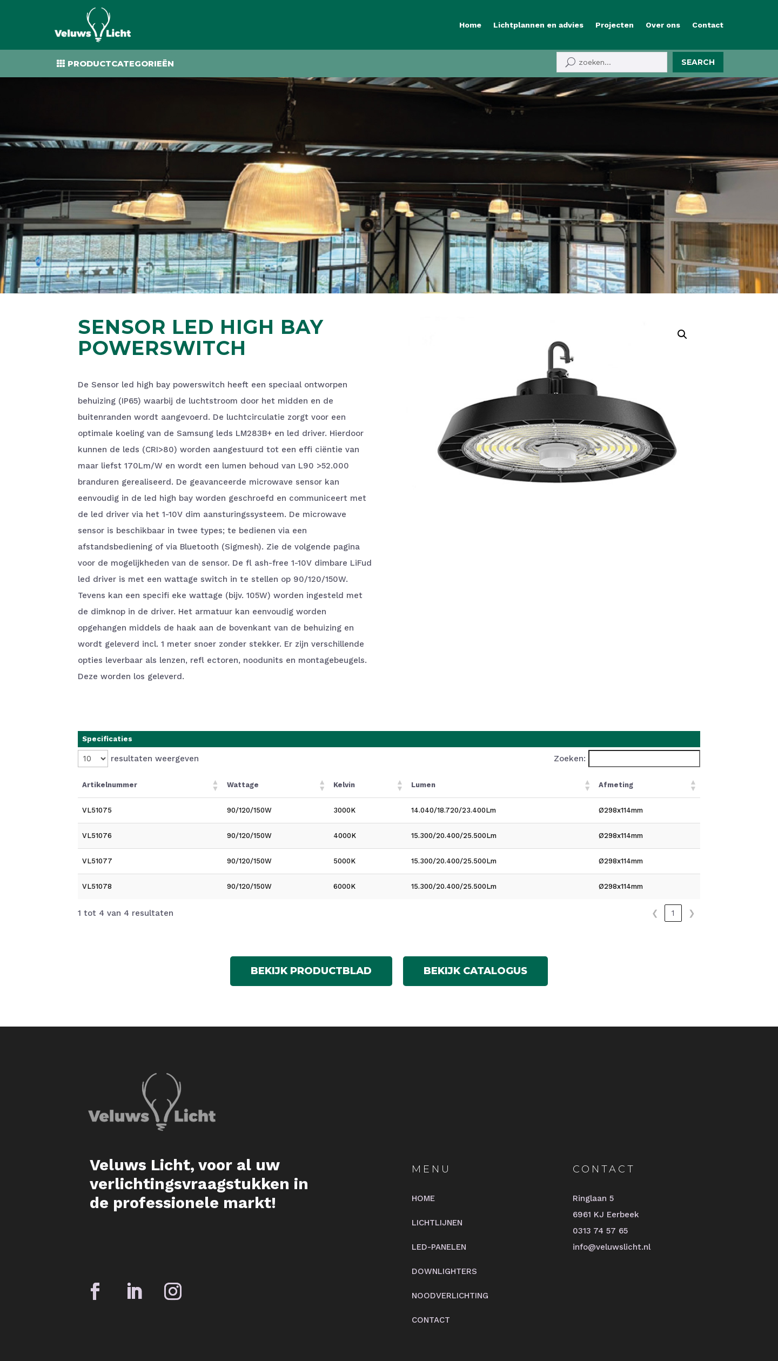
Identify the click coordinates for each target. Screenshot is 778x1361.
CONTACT (431, 1243)
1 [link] (673, 836)
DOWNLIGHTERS (444, 1194)
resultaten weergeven (155, 682)
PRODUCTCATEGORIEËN (121, 63)
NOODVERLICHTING (450, 1219)
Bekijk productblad (311, 894)
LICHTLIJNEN (437, 1146)
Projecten (614, 25)
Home (470, 25)
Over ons (663, 25)
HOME (423, 1122)
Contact (707, 25)
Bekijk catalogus (475, 894)
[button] (682, 257)
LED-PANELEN (439, 1170)
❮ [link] (655, 836)
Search (698, 62)
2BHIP (279, 1306)
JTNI (310, 1306)
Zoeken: (570, 682)
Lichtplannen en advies (538, 25)
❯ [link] (691, 836)
